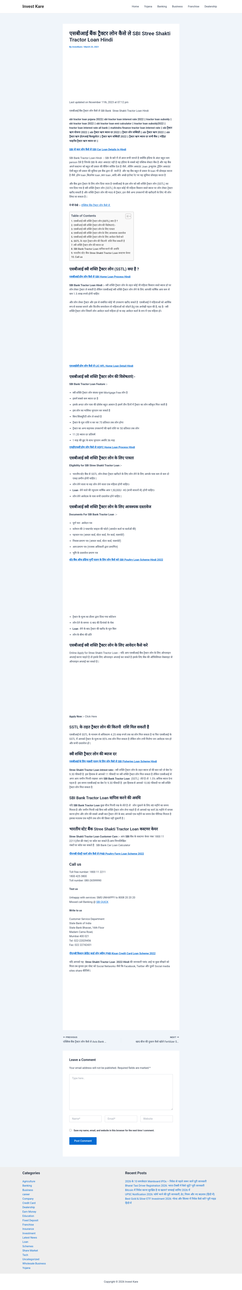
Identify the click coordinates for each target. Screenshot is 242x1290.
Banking (162, 6)
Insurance (28, 1228)
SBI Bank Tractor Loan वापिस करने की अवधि (96, 248)
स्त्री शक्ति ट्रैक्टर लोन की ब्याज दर (89, 245)
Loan (25, 1241)
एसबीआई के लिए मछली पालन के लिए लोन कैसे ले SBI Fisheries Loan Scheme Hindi (113, 761)
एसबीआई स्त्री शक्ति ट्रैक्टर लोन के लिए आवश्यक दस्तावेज (100, 233)
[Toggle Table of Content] (126, 216)
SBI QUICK (102, 902)
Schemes (28, 1246)
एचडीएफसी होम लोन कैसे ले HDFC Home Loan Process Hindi (102, 447)
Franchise (193, 6)
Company (28, 1198)
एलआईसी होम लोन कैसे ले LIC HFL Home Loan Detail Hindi (101, 365)
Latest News (30, 1237)
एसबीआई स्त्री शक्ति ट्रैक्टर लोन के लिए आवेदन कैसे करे (98, 236)
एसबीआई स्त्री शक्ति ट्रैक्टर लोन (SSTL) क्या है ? (96, 221)
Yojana (148, 6)
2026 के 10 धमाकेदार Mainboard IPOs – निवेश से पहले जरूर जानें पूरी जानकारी (166, 1181)
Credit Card (29, 1203)
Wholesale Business (34, 1263)
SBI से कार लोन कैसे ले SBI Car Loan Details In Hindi (97, 149)
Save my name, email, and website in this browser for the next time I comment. (114, 1130)
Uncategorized (31, 1259)
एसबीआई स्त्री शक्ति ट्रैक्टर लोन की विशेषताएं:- (94, 225)
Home (135, 6)
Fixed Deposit (30, 1220)
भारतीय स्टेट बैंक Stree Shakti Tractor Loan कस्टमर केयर (102, 253)
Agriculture (29, 1181)
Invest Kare (33, 6)
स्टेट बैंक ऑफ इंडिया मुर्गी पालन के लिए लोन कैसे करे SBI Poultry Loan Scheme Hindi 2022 (116, 559)
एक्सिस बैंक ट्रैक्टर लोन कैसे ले (96, 205)
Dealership (211, 6)
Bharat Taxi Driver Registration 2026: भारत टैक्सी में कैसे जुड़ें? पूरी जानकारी (164, 1185)
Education (28, 1216)
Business (177, 6)
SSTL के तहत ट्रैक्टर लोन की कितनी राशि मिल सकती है (99, 241)
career (26, 1194)
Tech (25, 1255)
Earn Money (29, 1211)
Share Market (30, 1250)
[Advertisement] (121, 77)
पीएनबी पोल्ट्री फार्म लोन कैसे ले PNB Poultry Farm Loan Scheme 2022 (106, 853)
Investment (29, 1233)
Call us (79, 256)
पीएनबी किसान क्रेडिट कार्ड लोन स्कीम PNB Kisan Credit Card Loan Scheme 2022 (112, 953)
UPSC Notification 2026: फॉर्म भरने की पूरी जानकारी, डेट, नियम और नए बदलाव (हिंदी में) (170, 1194)
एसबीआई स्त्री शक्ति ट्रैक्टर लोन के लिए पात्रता (94, 229)
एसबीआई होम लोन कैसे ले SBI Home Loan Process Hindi (100, 276)
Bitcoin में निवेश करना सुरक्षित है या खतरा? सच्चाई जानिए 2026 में (157, 1190)
